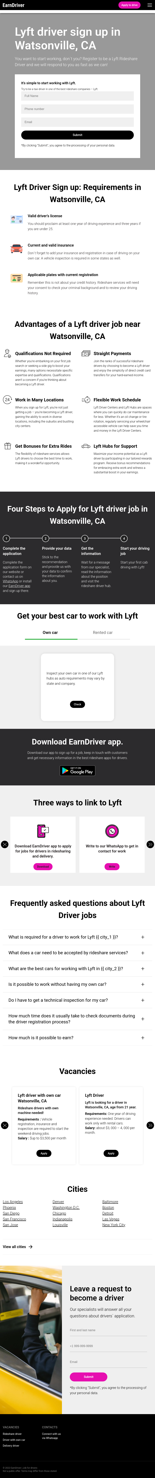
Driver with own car (14, 1439)
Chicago (59, 1213)
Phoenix (9, 1207)
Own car (50, 632)
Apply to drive (129, 5)
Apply (44, 1153)
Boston (108, 1207)
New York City (113, 1225)
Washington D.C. (66, 1207)
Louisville (60, 1225)
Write (112, 866)
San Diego (11, 1213)
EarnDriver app (19, 586)
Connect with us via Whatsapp (51, 1436)
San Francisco (14, 1219)
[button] (150, 844)
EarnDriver (13, 5)
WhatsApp (10, 581)
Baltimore (110, 1202)
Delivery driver (11, 1445)
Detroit (108, 1213)
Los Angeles (13, 1202)
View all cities (14, 1247)
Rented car (103, 632)
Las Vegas (110, 1219)
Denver (58, 1202)
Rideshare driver (12, 1433)
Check (77, 704)
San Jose (10, 1225)
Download (43, 866)
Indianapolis (62, 1219)
